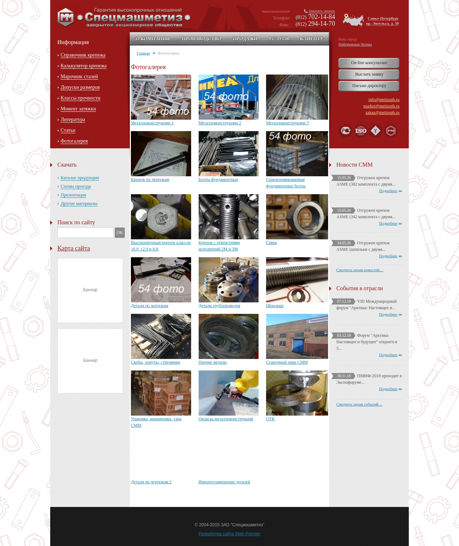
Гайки (271, 242)
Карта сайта (73, 248)
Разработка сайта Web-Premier (230, 533)
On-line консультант (369, 62)
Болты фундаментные (218, 179)
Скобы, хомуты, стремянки (155, 362)
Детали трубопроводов (220, 305)
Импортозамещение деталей (224, 481)
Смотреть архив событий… (359, 404)
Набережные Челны (355, 44)
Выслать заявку (369, 74)
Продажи (245, 38)
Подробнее (388, 190)
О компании (153, 38)
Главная (143, 53)
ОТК (270, 418)
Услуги (279, 38)
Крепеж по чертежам (150, 179)
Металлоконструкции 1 (152, 122)
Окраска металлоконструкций (226, 418)
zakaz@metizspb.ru (382, 112)
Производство (201, 38)
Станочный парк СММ (287, 362)
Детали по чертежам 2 (151, 481)
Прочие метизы (213, 362)
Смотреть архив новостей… (359, 270)
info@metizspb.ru (383, 99)
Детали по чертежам (149, 305)
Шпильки (275, 305)
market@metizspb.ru (381, 106)
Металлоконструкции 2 (220, 122)
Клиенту (311, 38)
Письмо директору (369, 85)
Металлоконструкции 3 (287, 122)
